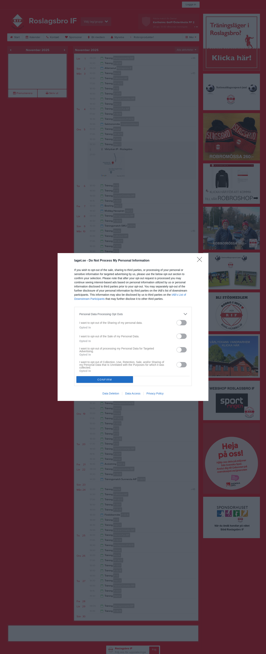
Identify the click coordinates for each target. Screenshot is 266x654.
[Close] (200, 260)
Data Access (132, 393)
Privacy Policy (155, 393)
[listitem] (133, 314)
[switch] (181, 322)
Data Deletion (110, 393)
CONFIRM (104, 379)
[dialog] (133, 327)
